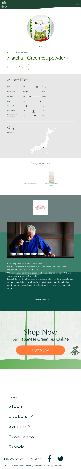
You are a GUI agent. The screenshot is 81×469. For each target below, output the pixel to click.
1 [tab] (39, 46)
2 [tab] (41, 46)
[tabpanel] (40, 28)
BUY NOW (40, 350)
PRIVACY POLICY (13, 459)
